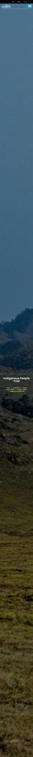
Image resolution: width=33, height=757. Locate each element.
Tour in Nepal (10, 389)
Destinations (16, 388)
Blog (13, 1)
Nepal (25, 388)
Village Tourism (22, 389)
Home (8, 388)
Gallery (19, 1)
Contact (25, 1)
